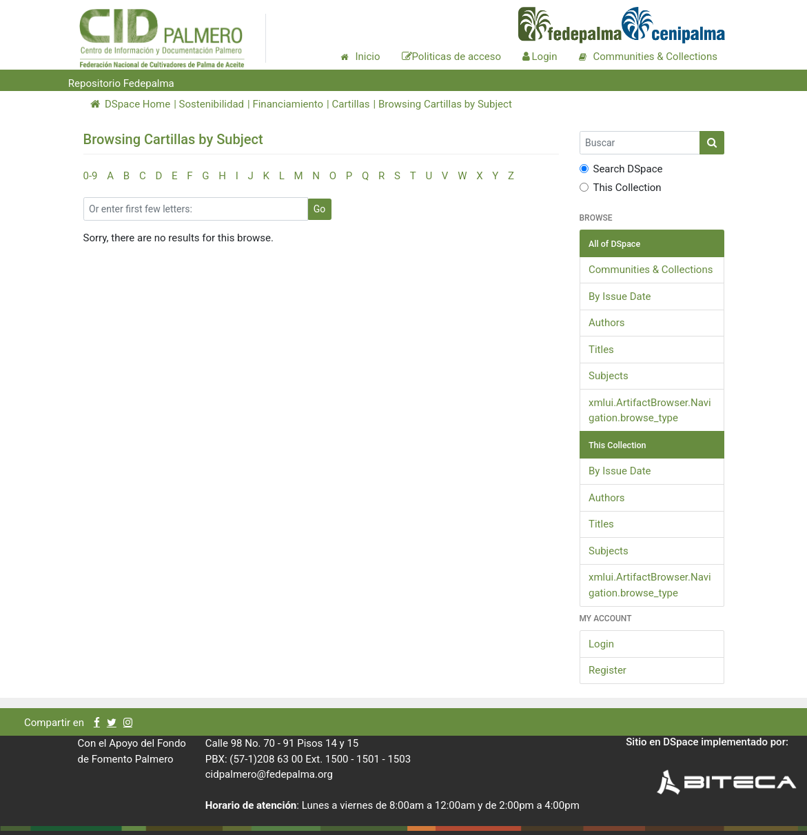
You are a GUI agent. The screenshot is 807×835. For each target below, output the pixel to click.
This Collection (621, 187)
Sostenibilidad (211, 104)
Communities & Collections (651, 269)
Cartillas (350, 104)
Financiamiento (287, 104)
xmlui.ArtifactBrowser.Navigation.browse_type (650, 410)
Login (601, 644)
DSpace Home (130, 104)
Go (320, 208)
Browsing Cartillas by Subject (445, 104)
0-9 (90, 176)
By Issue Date (620, 296)
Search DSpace (621, 169)
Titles (601, 349)
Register (607, 670)
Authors (607, 322)
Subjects (609, 376)
